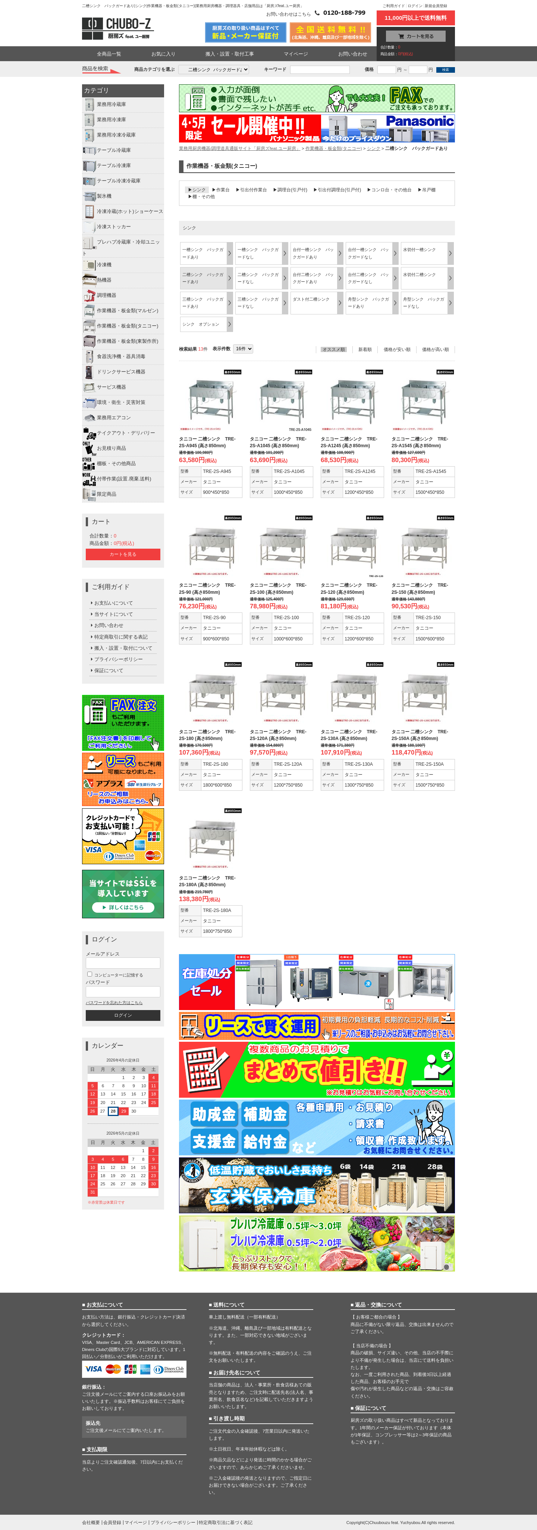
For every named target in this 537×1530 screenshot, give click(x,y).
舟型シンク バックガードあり (368, 302)
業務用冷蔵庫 (104, 104)
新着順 (365, 349)
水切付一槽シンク (419, 249)
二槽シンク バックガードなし (258, 278)
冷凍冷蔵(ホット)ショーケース (122, 211)
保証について (106, 670)
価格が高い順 (435, 349)
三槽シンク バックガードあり (202, 302)
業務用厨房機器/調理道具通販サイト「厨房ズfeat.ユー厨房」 (240, 148)
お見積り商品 (104, 448)
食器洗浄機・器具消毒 (113, 356)
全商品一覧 (109, 54)
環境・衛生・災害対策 (113, 402)
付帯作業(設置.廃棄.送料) (116, 479)
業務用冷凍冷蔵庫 (109, 135)
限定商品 (99, 494)
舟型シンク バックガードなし (423, 302)
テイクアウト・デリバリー (118, 433)
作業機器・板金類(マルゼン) (120, 311)
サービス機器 (104, 387)
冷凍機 (97, 265)
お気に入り (163, 54)
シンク (373, 148)
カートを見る (123, 554)
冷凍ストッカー (106, 227)
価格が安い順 (397, 349)
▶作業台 (221, 189)
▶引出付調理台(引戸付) (337, 189)
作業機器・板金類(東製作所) (120, 341)
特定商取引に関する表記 (119, 637)
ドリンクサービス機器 (113, 372)
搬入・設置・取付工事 (229, 54)
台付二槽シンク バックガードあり (313, 278)
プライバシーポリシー (116, 659)
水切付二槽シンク (419, 274)
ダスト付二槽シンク (311, 299)
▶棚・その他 (201, 196)
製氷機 (97, 196)
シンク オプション (200, 324)
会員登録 (112, 1522)
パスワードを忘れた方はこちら (114, 1002)
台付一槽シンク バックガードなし (368, 253)
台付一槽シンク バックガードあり (313, 253)
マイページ (296, 54)
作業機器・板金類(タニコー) (120, 326)
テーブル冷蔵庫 (106, 150)
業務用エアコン (106, 418)
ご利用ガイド (394, 6)
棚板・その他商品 (109, 464)
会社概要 (91, 1522)
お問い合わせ (352, 54)
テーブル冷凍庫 (106, 166)
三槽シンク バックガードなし (258, 302)
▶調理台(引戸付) (290, 189)
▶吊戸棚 (427, 189)
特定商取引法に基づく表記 (225, 1522)
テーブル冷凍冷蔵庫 (111, 181)
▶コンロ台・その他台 (389, 189)
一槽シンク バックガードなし (258, 253)
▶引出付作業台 (251, 189)
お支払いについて (111, 603)
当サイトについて (111, 614)
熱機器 (97, 280)
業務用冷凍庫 (104, 120)
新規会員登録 (436, 6)
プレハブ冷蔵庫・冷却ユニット (121, 245)
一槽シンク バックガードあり (202, 253)
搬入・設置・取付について (121, 648)
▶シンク (197, 189)
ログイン (415, 6)
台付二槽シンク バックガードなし (368, 278)
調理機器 (99, 295)
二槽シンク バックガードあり (202, 278)
